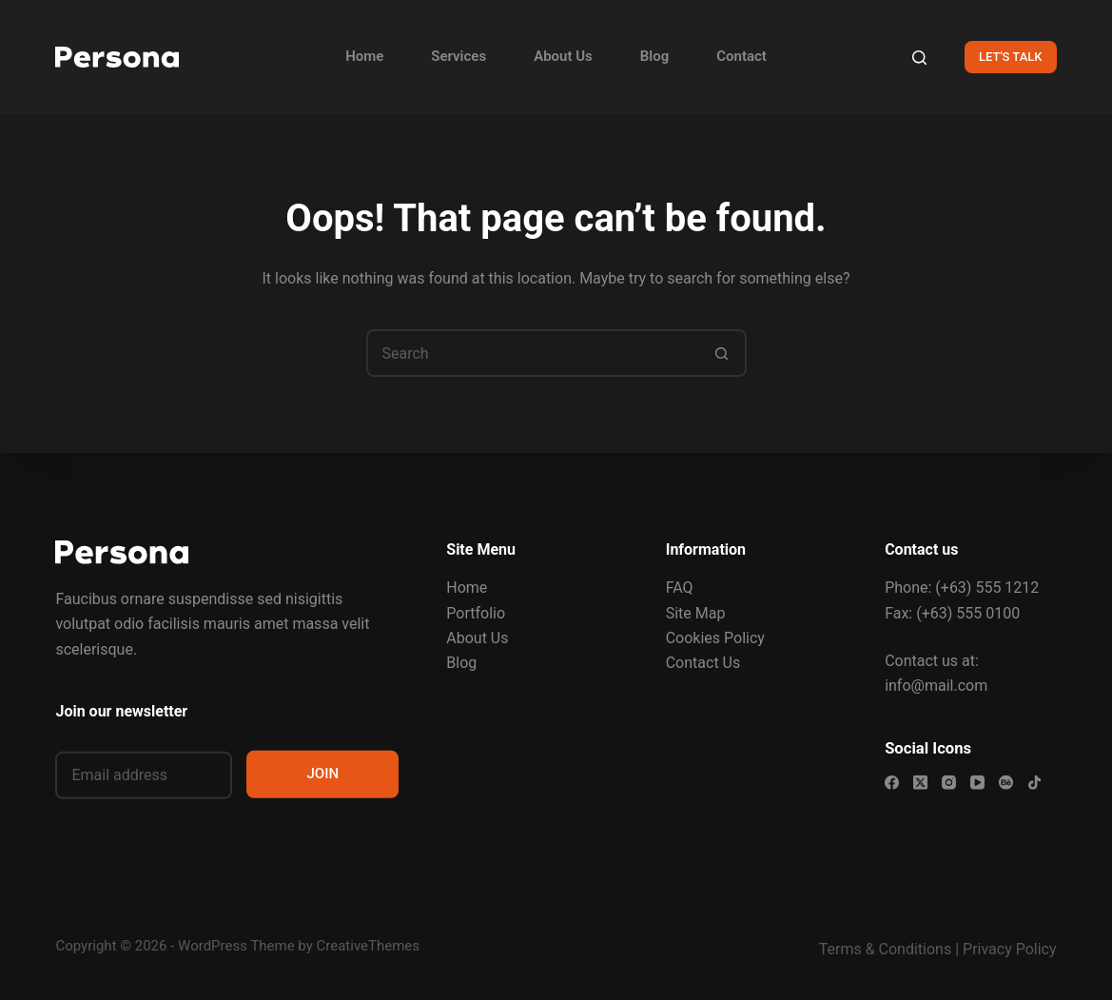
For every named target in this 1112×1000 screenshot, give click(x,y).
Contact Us (703, 663)
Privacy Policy (1010, 949)
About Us (563, 56)
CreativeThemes (368, 945)
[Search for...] (532, 353)
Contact (741, 56)
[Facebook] (892, 782)
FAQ (679, 587)
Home (364, 56)
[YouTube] (977, 782)
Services (458, 56)
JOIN (323, 773)
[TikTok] (1034, 782)
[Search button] (723, 353)
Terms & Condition (881, 949)
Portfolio (475, 612)
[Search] (919, 57)
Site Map (696, 612)
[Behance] (1006, 782)
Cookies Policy (715, 638)
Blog (654, 56)
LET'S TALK (1011, 56)
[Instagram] (949, 782)
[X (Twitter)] (920, 782)
